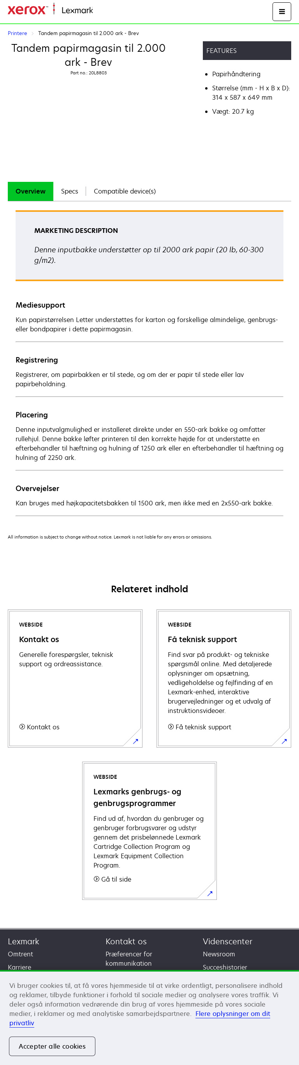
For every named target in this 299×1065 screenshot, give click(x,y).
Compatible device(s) (125, 191)
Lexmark (23, 941)
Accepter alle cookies (52, 1046)
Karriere (19, 967)
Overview (31, 191)
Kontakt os (126, 941)
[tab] (30, 191)
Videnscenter (227, 941)
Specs (69, 191)
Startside (104, 10)
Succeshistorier (225, 967)
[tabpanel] (149, 362)
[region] (149, 1017)
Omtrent (20, 954)
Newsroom (219, 954)
